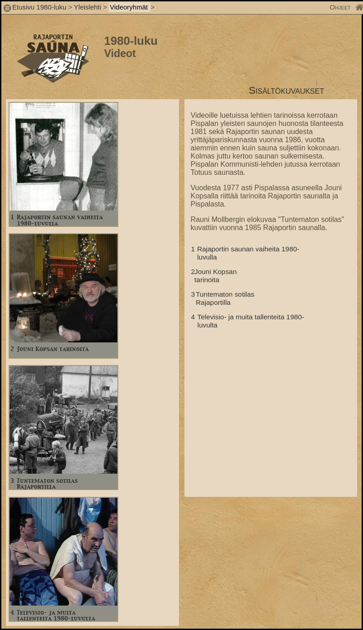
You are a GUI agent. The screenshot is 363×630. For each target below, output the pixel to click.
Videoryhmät (130, 7)
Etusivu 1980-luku (39, 7)
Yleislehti (87, 7)
